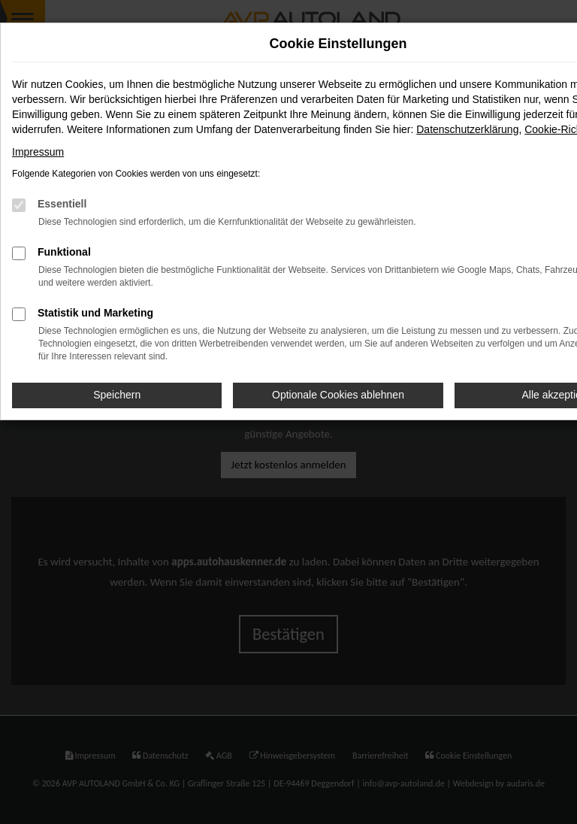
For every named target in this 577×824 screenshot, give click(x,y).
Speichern (116, 395)
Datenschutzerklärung (467, 129)
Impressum (38, 152)
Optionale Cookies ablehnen (338, 395)
